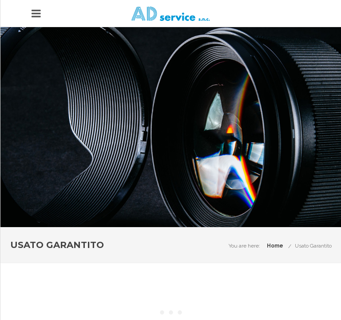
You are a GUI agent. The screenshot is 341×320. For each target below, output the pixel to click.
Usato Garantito (313, 246)
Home (275, 246)
